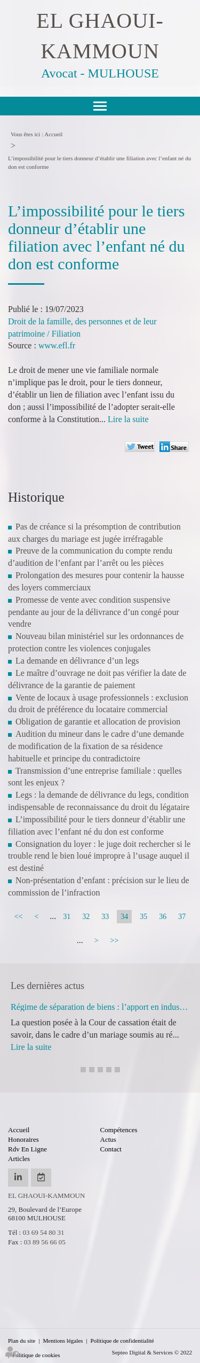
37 (182, 917)
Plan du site (21, 1340)
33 (105, 917)
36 (162, 917)
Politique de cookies (36, 1355)
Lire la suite (128, 419)
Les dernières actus (47, 985)
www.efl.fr (56, 345)
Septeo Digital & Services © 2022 (152, 1352)
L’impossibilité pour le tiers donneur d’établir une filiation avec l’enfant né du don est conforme (99, 162)
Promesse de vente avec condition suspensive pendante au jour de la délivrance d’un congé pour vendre (93, 612)
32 (86, 917)
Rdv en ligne (27, 1149)
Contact (111, 1149)
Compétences (119, 1130)
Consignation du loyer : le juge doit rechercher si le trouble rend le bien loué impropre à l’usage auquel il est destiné (99, 856)
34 (124, 917)
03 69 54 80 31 (43, 1232)
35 (143, 917)
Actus (108, 1139)
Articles (19, 1159)
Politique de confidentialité (122, 1340)
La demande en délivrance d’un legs (77, 660)
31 (66, 917)
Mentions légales (63, 1340)
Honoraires (23, 1139)
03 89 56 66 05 (45, 1242)
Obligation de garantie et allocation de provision (97, 721)
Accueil (53, 134)
